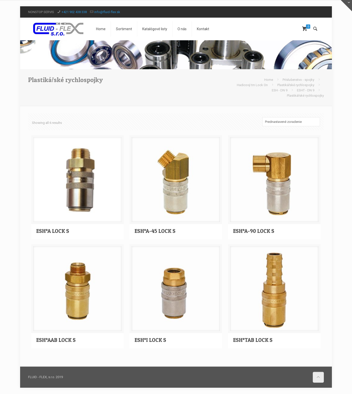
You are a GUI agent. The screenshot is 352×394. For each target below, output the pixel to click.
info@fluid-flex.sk (107, 12)
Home (268, 80)
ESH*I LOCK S (150, 340)
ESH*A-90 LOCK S (253, 231)
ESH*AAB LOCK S (56, 340)
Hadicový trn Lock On (252, 85)
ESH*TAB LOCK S (253, 340)
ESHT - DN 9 (305, 90)
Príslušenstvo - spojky (298, 80)
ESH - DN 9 (279, 90)
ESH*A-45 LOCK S (155, 231)
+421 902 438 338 (74, 12)
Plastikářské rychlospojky (295, 85)
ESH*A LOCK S (52, 231)
